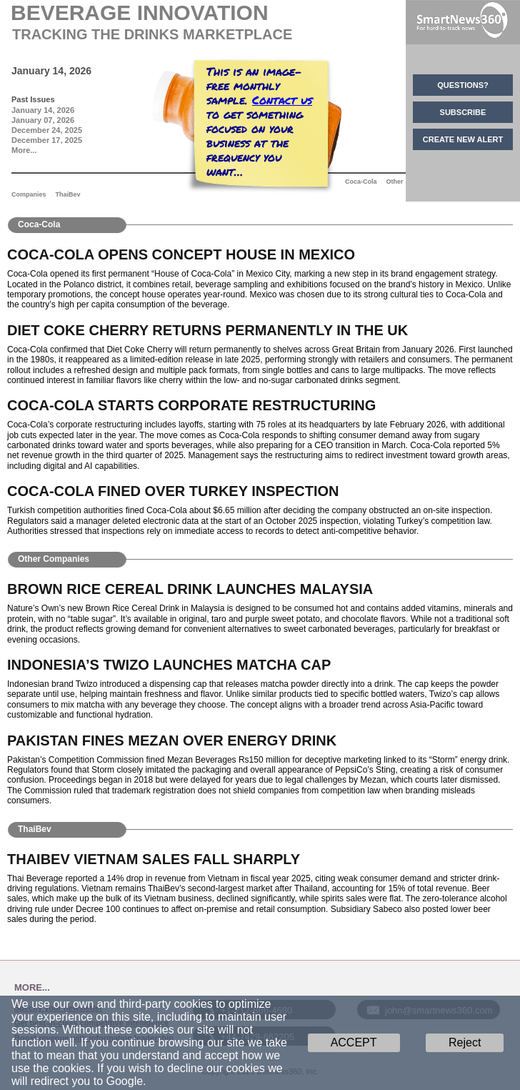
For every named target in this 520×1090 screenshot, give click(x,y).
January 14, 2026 (42, 110)
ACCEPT (354, 1042)
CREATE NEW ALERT (463, 139)
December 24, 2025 (46, 130)
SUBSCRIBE (463, 112)
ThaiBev (68, 194)
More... (23, 150)
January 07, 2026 (42, 120)
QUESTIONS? (463, 85)
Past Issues (33, 99)
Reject (465, 1042)
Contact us (282, 99)
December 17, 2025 (46, 140)
